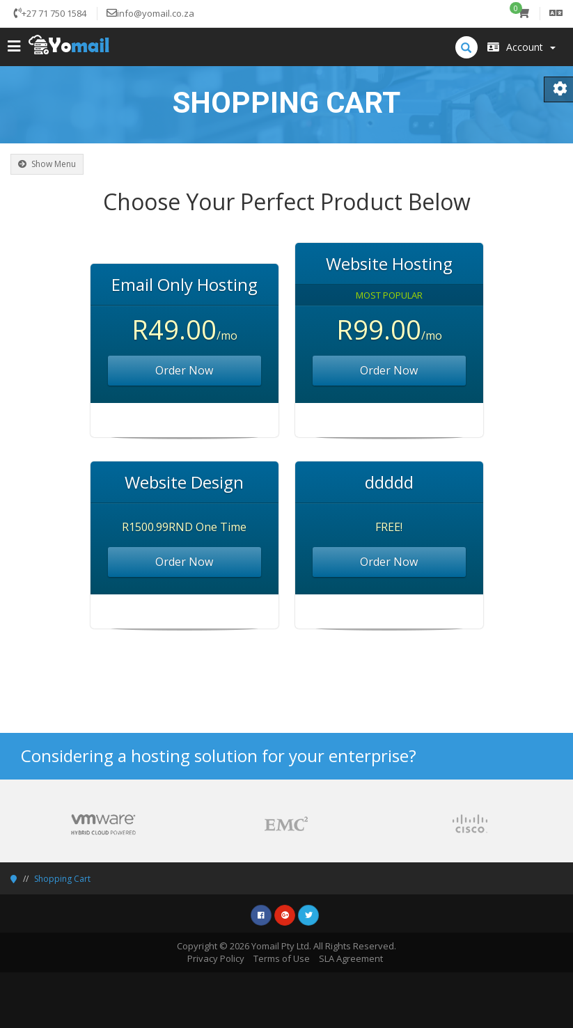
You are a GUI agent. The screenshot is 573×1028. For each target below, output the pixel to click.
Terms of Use (281, 958)
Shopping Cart (62, 879)
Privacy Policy (215, 958)
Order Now (184, 370)
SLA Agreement (351, 958)
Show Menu (47, 164)
